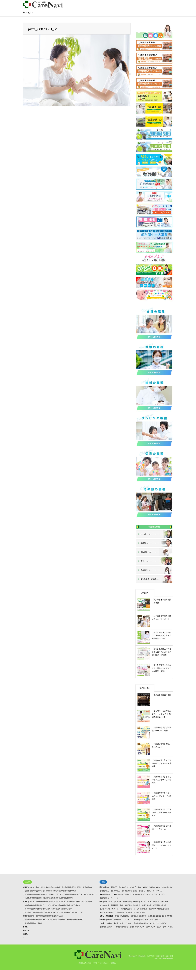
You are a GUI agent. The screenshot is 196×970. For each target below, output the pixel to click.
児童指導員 (142, 916)
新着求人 (144, 593)
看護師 (106, 887)
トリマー (126, 919)
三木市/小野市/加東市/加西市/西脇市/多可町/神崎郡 (63, 905)
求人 (29, 13)
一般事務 (109, 923)
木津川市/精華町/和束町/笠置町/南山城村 (49, 916)
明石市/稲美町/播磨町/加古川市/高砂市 (79, 901)
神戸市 (31, 901)
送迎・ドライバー (126, 923)
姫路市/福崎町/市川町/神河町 (34, 905)
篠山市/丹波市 (67, 909)
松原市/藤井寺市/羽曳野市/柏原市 (36, 894)
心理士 (135, 891)
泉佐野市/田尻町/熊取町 (50, 898)
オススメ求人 (145, 688)
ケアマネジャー (145, 901)
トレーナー (135, 919)
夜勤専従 (136, 901)
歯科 (101, 894)
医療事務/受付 (123, 887)
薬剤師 (145, 887)
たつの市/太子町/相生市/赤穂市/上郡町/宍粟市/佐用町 (42, 909)
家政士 (116, 923)
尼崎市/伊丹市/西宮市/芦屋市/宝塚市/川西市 (50, 901)
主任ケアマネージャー (160, 901)
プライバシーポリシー (101, 963)
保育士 (117, 916)
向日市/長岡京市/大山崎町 (33, 923)
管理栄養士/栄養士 (122, 927)
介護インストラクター (108, 909)
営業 (164, 927)
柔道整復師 (138, 923)
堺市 (37, 887)
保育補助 (169, 916)
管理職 (166, 909)
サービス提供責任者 (125, 909)
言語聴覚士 (130, 912)
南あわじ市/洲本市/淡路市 (61, 912)
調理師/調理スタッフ (137, 927)
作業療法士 (111, 912)
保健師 (158, 887)
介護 (101, 901)
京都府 (25, 916)
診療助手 (133, 887)
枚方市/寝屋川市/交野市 (33, 891)
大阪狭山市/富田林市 (56, 894)
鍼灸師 (146, 923)
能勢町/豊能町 (87, 887)
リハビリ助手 (140, 912)
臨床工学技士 (115, 891)
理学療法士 (120, 912)
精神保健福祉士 (147, 905)
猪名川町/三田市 (77, 912)
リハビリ (103, 912)
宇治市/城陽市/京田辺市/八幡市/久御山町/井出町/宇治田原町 (45, 919)
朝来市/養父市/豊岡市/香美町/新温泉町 (37, 912)
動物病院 (103, 919)
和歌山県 (26, 930)
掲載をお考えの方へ (85, 963)
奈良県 (25, 927)
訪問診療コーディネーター (110, 898)
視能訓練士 (105, 891)
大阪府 (25, 887)
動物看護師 (117, 919)
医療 (101, 887)
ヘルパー (118, 901)
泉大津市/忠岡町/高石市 (88, 894)
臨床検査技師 (126, 891)
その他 (102, 923)
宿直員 (159, 927)
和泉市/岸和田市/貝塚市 (33, 898)
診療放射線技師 (167, 887)
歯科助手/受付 (118, 894)
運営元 (113, 963)
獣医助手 (158, 919)
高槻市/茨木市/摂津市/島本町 (50, 887)
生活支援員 (114, 905)
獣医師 (109, 919)
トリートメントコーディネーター (153, 894)
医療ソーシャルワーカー (155, 891)
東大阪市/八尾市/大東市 (68, 891)
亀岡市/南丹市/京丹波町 (75, 919)
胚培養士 (142, 891)
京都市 (31, 916)
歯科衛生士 (108, 894)
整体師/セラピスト (107, 927)
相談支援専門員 (125, 905)
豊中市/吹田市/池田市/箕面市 (71, 887)
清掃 (151, 919)
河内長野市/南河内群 (72, 894)
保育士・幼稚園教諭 (106, 916)
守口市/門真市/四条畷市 (50, 891)
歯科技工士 (129, 894)
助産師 (151, 887)
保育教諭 (134, 916)
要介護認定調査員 (160, 905)
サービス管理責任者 (140, 909)
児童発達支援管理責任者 (156, 916)
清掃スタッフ (150, 927)
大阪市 (31, 887)
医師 (139, 887)
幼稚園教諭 (125, 916)
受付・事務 (144, 919)
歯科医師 (137, 894)
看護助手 (114, 887)
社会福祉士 (136, 905)
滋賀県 (25, 934)
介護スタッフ (108, 901)
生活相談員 (105, 905)
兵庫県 (25, 901)
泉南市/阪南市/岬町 (66, 898)
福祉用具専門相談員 (156, 909)
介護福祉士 (127, 901)
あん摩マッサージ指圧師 (158, 923)
